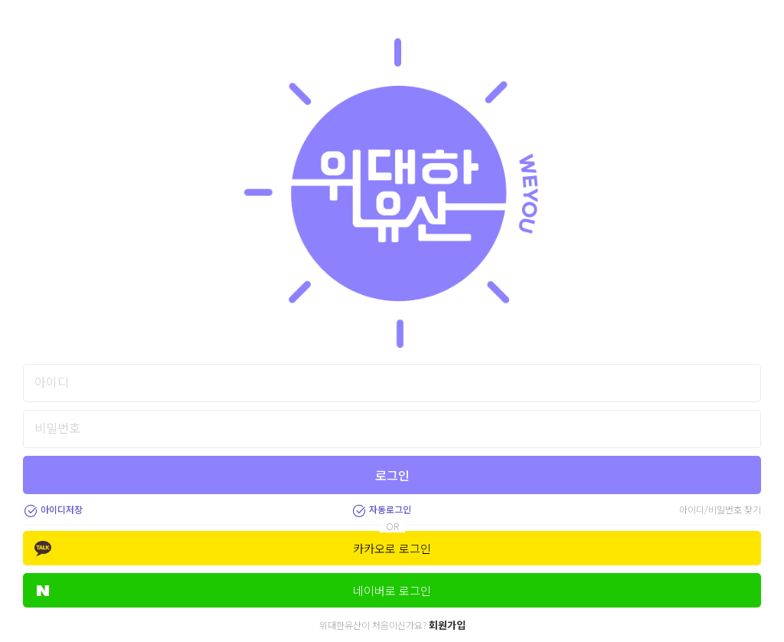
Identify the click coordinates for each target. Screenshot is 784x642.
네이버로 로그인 (234, 590)
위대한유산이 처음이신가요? (392, 624)
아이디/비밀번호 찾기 (720, 509)
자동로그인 (381, 509)
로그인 (392, 475)
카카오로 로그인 (232, 548)
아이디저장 (53, 509)
